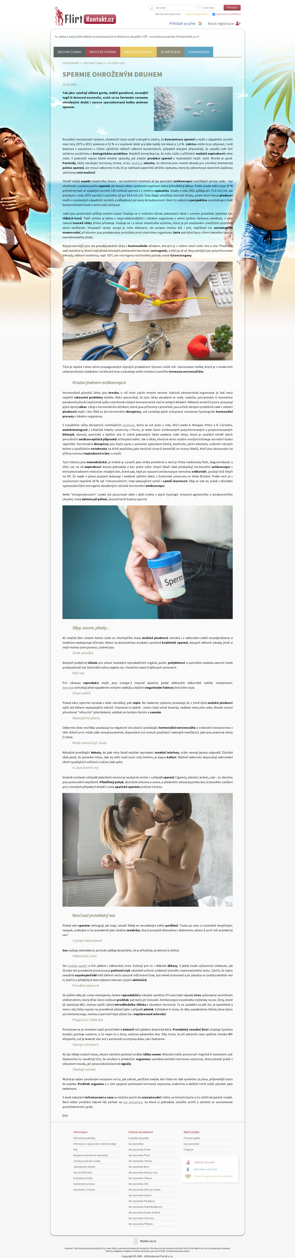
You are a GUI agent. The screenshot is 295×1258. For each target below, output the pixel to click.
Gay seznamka (191, 1144)
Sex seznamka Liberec (140, 1195)
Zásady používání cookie (86, 1161)
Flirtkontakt (70, 63)
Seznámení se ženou (84, 1184)
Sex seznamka (135, 1144)
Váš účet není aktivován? (168, 14)
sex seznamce (132, 1102)
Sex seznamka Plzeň (139, 1155)
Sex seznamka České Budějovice (145, 1206)
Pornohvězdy (198, 52)
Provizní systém (192, 1138)
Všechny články (69, 52)
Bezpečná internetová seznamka (90, 1155)
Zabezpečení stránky (84, 1166)
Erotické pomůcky (138, 52)
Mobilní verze (148, 1241)
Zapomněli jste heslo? (196, 14)
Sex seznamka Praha (139, 1149)
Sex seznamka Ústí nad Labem (144, 1189)
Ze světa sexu (171, 52)
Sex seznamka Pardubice (141, 1201)
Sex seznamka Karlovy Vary (142, 1172)
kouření (137, 163)
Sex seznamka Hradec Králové (144, 1212)
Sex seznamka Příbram (140, 1224)
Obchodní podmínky (84, 1138)
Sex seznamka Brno (138, 1166)
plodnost (128, 425)
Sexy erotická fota (82, 1172)
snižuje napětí (77, 966)
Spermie (68, 687)
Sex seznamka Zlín (138, 1184)
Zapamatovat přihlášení (228, 14)
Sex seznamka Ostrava (140, 1161)
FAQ (75, 1149)
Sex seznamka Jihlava (140, 1178)
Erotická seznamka (138, 1138)
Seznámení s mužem (84, 1189)
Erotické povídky (102, 52)
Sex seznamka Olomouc (141, 1218)
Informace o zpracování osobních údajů (94, 1144)
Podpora (188, 1149)
